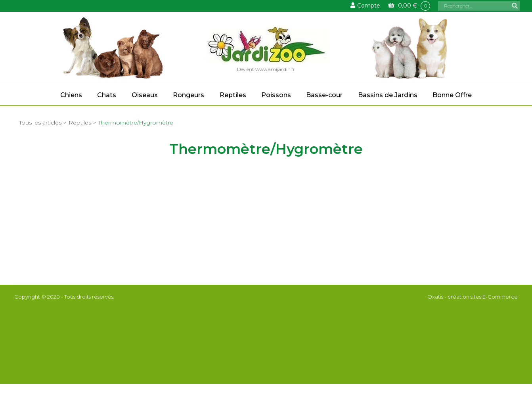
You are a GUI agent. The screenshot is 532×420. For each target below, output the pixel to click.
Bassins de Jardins (387, 95)
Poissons (276, 95)
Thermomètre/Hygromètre (135, 122)
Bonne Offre (452, 95)
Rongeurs (188, 95)
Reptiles (233, 95)
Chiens (71, 95)
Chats (106, 95)
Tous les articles (40, 122)
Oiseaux (145, 95)
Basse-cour (324, 95)
